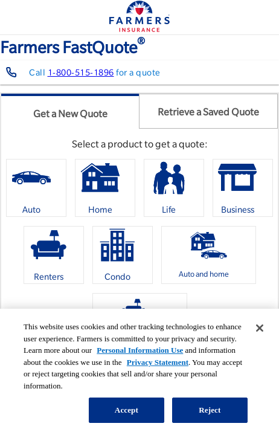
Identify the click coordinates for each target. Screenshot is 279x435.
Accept (126, 409)
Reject (209, 409)
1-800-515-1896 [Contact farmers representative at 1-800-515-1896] (81, 72)
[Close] (259, 328)
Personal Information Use (140, 350)
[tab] (70, 111)
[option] (36, 188)
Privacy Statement (157, 362)
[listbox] (139, 259)
